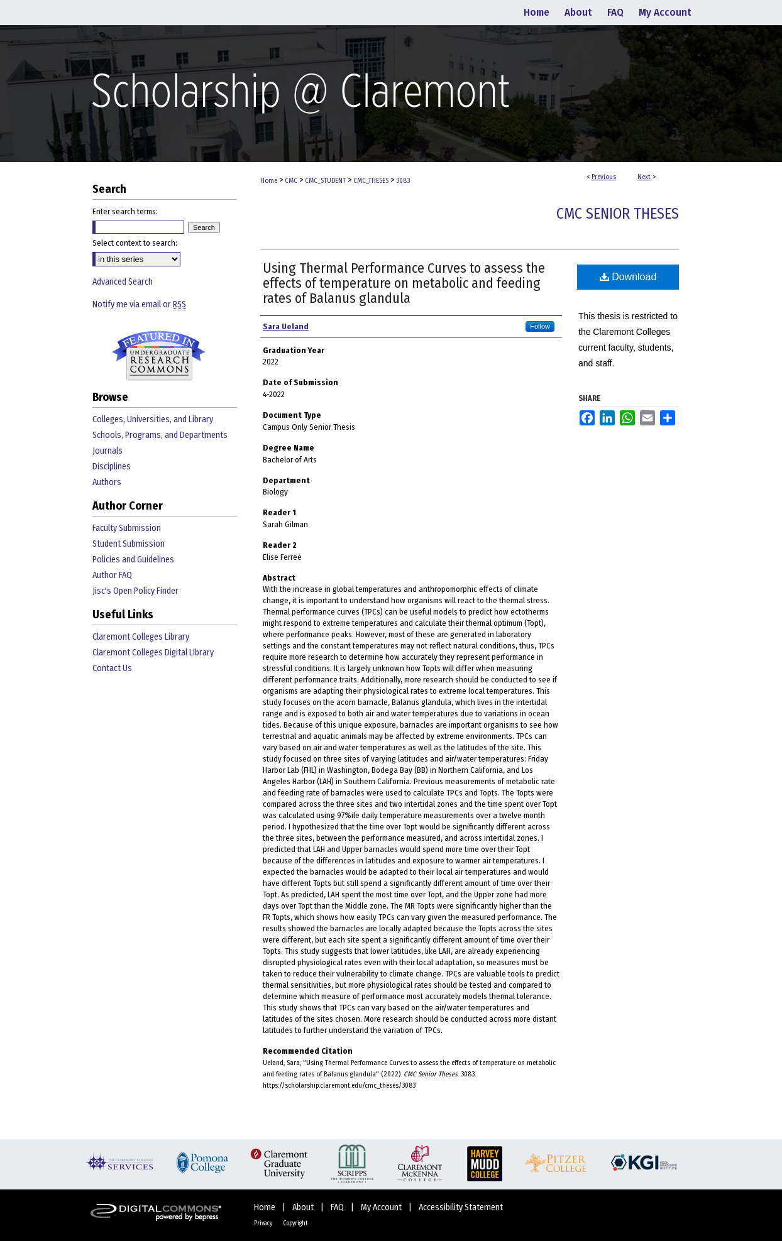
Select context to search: (134, 243)
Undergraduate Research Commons (158, 355)
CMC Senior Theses (617, 213)
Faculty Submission (126, 528)
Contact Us (112, 668)
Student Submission (128, 543)
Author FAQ (112, 575)
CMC (291, 181)
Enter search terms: (125, 211)
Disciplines (111, 466)
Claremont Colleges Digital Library (153, 652)
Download (628, 276)
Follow (540, 326)
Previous (604, 177)
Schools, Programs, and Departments (160, 435)
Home (268, 181)
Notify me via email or (139, 304)
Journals (107, 451)
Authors (106, 482)
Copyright (295, 1223)
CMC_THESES (370, 181)
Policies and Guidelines (133, 559)
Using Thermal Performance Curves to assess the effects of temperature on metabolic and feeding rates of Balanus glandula (404, 283)
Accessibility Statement (461, 1207)
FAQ (338, 1207)
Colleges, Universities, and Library (152, 419)
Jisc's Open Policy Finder (135, 591)
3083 (403, 181)
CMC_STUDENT (325, 181)
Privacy (263, 1223)
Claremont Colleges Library (140, 636)
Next (644, 177)
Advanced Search (122, 281)
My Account (382, 1207)
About (304, 1207)
